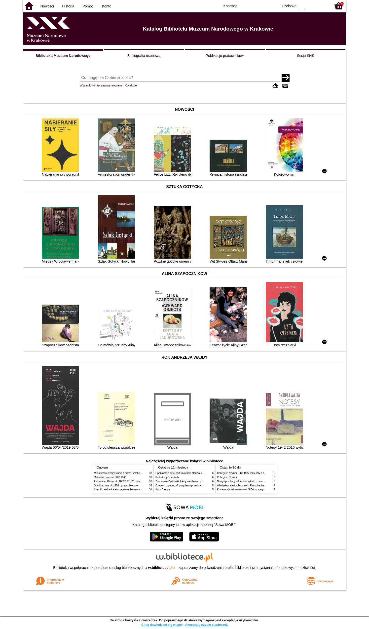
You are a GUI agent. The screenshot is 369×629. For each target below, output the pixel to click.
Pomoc (88, 6)
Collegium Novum (227, 477)
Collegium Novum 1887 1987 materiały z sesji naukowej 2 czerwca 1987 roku (260, 473)
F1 (310, 5)
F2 (321, 5)
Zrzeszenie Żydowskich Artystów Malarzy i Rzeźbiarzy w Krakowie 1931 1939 (198, 481)
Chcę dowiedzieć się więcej (162, 625)
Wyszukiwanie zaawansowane (101, 85)
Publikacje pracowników (225, 56)
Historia (68, 6)
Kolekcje (131, 85)
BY (273, 5)
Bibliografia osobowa (143, 56)
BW (253, 5)
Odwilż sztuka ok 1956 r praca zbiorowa (116, 485)
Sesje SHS (305, 56)
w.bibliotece (160, 568)
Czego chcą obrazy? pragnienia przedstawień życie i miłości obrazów (193, 485)
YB (263, 5)
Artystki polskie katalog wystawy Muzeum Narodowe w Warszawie (130, 489)
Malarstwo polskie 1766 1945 (110, 477)
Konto (106, 6)
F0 (301, 5)
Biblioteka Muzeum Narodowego (63, 56)
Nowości (47, 6)
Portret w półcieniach (167, 477)
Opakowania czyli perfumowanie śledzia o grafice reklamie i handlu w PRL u (197, 473)
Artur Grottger (163, 489)
